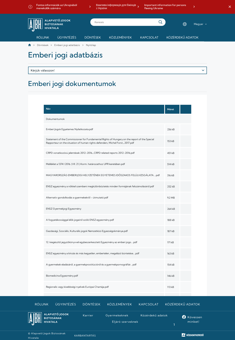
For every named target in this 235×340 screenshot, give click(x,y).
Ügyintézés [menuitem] (66, 37)
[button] (229, 7)
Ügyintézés (65, 304)
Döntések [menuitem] (93, 37)
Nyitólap (91, 45)
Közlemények (119, 304)
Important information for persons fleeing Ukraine (165, 7)
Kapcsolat (148, 304)
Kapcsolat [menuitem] (149, 37)
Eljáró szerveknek (125, 321)
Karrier (88, 315)
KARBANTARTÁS (85, 335)
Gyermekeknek (117, 315)
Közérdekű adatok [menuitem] (182, 37)
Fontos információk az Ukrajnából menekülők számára (56, 7)
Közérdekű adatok (182, 304)
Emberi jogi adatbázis (67, 45)
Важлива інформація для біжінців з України (116, 7)
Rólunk (42, 304)
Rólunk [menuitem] (42, 37)
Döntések (42, 45)
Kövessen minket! (195, 319)
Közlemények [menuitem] (120, 37)
